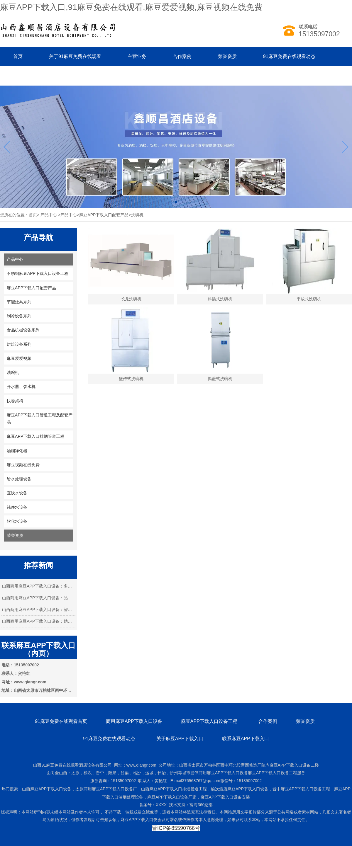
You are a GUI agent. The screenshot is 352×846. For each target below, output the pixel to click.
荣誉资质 (227, 56)
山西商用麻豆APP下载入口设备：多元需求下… (38, 586)
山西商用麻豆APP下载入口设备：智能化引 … (38, 609)
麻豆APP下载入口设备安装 (225, 797)
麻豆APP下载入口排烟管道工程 (35, 436)
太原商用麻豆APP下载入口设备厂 (106, 789)
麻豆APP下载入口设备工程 (209, 721)
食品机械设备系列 (23, 330)
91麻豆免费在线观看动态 (289, 56)
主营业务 (137, 56)
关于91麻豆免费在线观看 (75, 56)
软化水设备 (17, 521)
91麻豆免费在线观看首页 (61, 721)
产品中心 (48, 214)
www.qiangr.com (141, 765)
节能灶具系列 (19, 301)
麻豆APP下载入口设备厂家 (172, 797)
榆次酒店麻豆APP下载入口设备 (239, 789)
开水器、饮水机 (21, 386)
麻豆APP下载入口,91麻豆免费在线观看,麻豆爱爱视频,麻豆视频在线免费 (131, 7)
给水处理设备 (19, 478)
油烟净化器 (17, 450)
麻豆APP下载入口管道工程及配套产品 (39, 419)
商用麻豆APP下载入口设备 (134, 721)
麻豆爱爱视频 (19, 358)
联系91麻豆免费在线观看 (39, 75)
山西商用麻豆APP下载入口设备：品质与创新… (38, 597)
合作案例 (182, 56)
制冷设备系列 (19, 316)
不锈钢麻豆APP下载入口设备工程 (37, 273)
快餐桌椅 (15, 401)
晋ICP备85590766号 (176, 828)
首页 (18, 56)
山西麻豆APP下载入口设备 (46, 789)
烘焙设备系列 (19, 344)
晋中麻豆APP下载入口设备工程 (301, 789)
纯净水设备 (17, 507)
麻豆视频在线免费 (23, 464)
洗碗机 (13, 372)
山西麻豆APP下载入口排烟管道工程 (174, 789)
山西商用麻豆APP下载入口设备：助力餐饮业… (38, 621)
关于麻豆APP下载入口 (179, 738)
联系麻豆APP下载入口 (245, 738)
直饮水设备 (17, 493)
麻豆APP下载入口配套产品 (103, 214)
